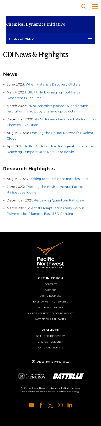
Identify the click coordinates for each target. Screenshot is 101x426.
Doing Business (50, 295)
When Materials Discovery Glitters (53, 84)
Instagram (60, 405)
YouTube (31, 405)
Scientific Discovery (50, 335)
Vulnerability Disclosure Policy (50, 313)
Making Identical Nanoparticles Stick (58, 179)
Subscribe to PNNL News (52, 361)
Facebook (41, 405)
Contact (50, 284)
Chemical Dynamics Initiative (35, 24)
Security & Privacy (50, 307)
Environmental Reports (50, 301)
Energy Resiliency (50, 341)
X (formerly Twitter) (50, 405)
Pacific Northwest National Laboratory (9, 6)
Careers (51, 290)
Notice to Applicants (50, 319)
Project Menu (21, 39)
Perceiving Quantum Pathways (59, 200)
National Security (50, 347)
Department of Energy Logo (31, 376)
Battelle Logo (68, 376)
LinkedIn (70, 405)
